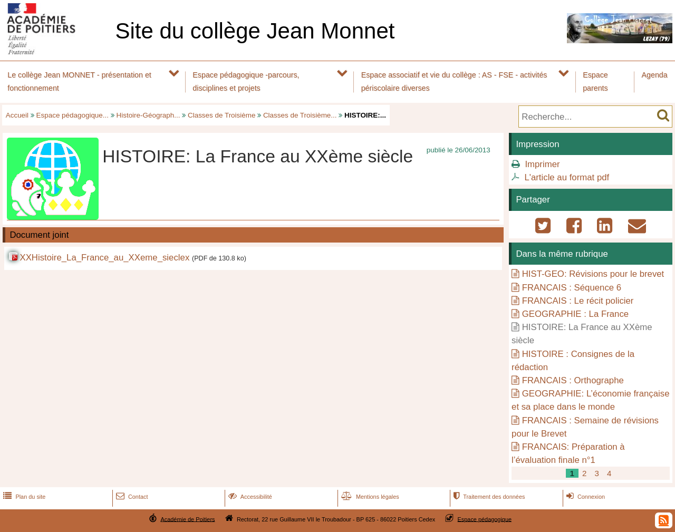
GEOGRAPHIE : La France (575, 314)
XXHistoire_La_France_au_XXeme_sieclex (104, 258)
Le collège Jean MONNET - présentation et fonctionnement (79, 81)
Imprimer (542, 164)
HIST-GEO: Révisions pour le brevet (593, 274)
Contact (131, 497)
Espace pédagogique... (72, 115)
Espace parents (595, 81)
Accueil (17, 115)
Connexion (584, 497)
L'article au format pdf (566, 177)
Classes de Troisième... (300, 115)
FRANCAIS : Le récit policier (578, 301)
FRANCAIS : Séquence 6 (571, 288)
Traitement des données (488, 497)
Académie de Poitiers (187, 519)
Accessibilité (249, 497)
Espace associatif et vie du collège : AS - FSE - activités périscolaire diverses (454, 81)
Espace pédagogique (485, 519)
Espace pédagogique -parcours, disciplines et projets (245, 81)
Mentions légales (369, 497)
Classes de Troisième (221, 115)
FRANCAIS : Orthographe (573, 380)
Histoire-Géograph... (148, 115)
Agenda (655, 75)
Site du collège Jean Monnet (254, 30)
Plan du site (23, 497)
